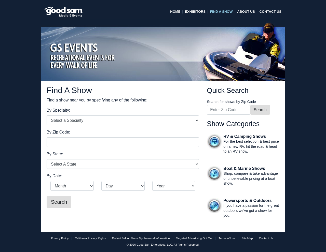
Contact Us (270, 11)
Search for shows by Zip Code (231, 102)
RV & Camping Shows (244, 136)
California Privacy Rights (90, 238)
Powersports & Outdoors (247, 200)
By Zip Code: (58, 132)
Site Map (247, 238)
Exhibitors (195, 11)
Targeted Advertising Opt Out (194, 238)
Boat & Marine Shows (244, 168)
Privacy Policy (60, 238)
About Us (246, 11)
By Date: (54, 176)
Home (175, 11)
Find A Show (221, 11)
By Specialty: (58, 110)
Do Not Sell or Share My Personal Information (141, 238)
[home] (64, 9)
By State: (55, 154)
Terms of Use (227, 238)
